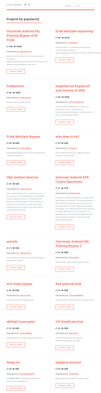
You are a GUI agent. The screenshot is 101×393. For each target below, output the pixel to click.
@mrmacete (26, 189)
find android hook (68, 284)
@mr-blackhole (76, 102)
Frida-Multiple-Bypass (23, 136)
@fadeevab (74, 193)
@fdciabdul (25, 148)
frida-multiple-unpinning (74, 31)
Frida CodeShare (14, 4)
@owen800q (26, 333)
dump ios (13, 362)
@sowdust (74, 257)
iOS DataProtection (69, 321)
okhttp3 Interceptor (21, 321)
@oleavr (73, 148)
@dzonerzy (25, 97)
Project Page (16, 71)
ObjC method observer (22, 177)
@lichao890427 (76, 295)
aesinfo (12, 241)
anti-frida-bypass (19, 284)
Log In (68, 5)
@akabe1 (73, 43)
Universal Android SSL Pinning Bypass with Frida (23, 35)
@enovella (25, 295)
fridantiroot (15, 86)
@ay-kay (73, 333)
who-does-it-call (67, 136)
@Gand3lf (74, 374)
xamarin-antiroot (68, 362)
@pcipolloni (26, 51)
